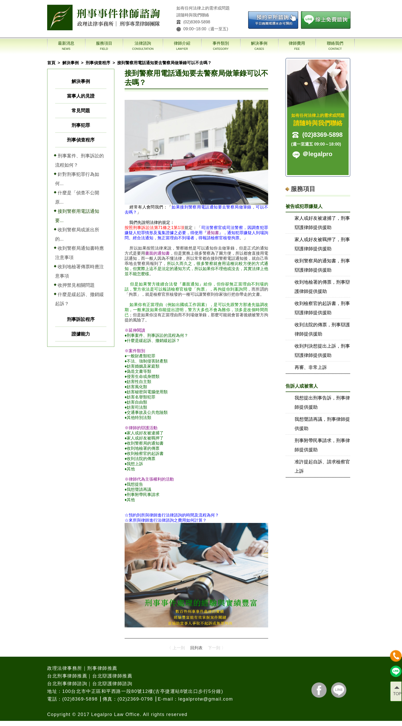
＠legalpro (317, 153)
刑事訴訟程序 (81, 319)
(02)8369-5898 (193, 22)
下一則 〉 (216, 648)
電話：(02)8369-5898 (72, 699)
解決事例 (70, 63)
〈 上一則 (176, 648)
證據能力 (81, 334)
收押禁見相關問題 (76, 285)
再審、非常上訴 (311, 367)
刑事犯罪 (81, 125)
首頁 (51, 63)
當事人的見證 (81, 96)
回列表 (196, 648)
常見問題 (81, 110)
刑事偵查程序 (98, 63)
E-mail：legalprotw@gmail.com (195, 699)
